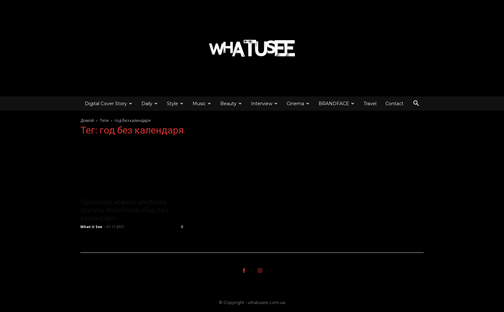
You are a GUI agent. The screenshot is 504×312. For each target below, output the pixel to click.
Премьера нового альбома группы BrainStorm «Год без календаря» (124, 210)
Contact (394, 103)
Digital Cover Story (108, 103)
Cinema (298, 103)
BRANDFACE (336, 103)
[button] (416, 104)
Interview (264, 103)
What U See (91, 226)
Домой (87, 120)
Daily (149, 103)
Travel (370, 103)
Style (175, 103)
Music (202, 103)
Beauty (231, 103)
